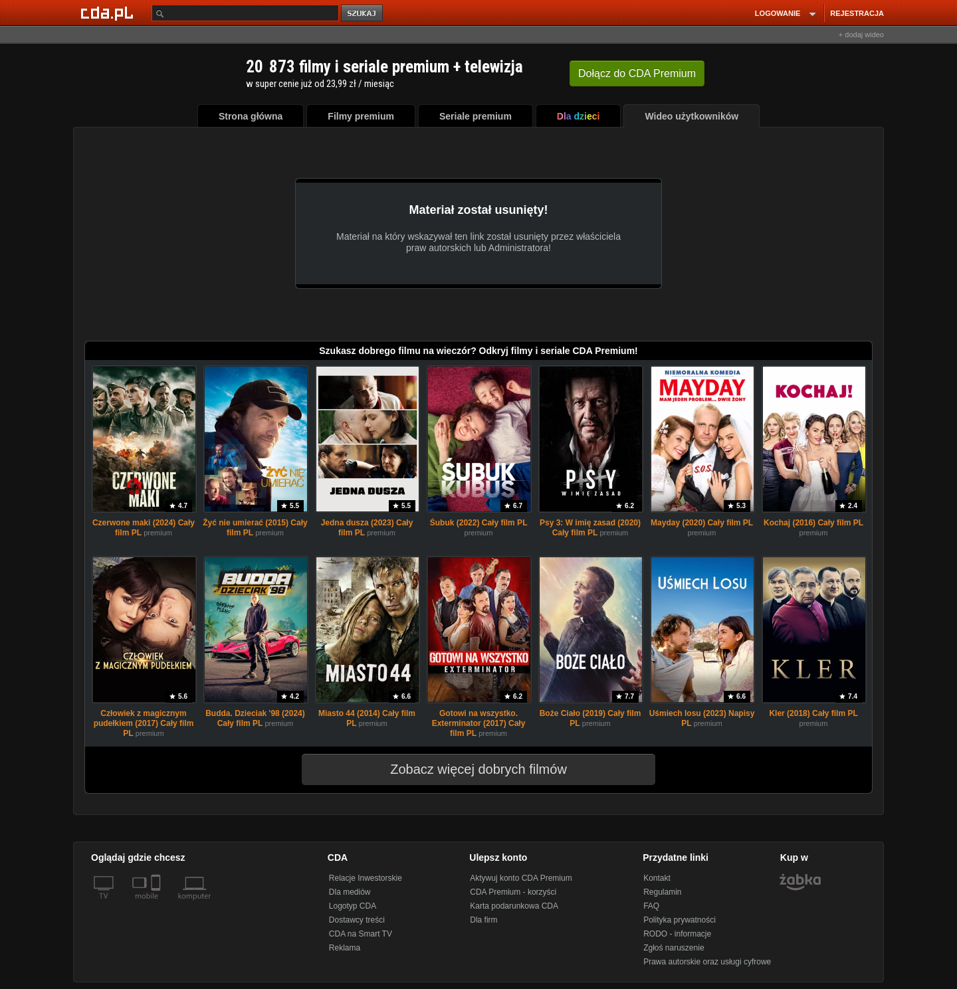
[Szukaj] (245, 13)
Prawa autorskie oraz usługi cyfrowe (707, 961)
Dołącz (637, 73)
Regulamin (662, 892)
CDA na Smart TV (360, 934)
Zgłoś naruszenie (673, 947)
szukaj (363, 14)
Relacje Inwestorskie (365, 878)
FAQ (651, 906)
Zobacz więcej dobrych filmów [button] (470, 769)
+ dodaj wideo (861, 35)
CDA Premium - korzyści (513, 892)
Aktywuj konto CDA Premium (521, 878)
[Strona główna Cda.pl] (109, 12)
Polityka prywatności (679, 920)
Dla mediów (350, 892)
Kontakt (657, 878)
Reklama (344, 947)
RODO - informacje (677, 934)
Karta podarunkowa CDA (514, 906)
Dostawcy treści (357, 920)
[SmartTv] (157, 904)
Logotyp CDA (352, 906)
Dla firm (483, 920)
